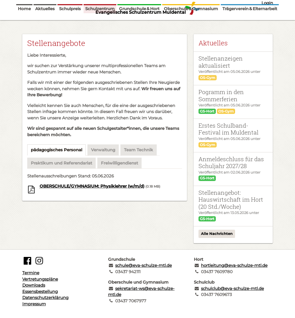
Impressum (34, 303)
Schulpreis (70, 22)
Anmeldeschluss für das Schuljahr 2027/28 (231, 162)
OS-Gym (207, 77)
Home (24, 22)
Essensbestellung (40, 291)
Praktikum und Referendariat (61, 163)
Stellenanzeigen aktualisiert (220, 61)
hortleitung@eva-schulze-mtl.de (234, 265)
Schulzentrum (100, 22)
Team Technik (138, 149)
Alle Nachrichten (217, 233)
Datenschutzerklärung (45, 297)
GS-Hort (207, 111)
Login (267, 3)
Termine (30, 272)
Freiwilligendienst (119, 163)
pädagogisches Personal (56, 149)
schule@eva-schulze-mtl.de (143, 265)
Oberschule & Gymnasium (191, 22)
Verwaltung (103, 149)
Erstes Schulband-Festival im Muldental (228, 129)
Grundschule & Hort (139, 22)
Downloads (33, 285)
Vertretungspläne (40, 279)
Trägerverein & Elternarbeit (249, 22)
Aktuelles (45, 22)
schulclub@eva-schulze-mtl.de (232, 288)
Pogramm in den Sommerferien (221, 95)
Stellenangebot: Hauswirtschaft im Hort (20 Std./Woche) (230, 199)
